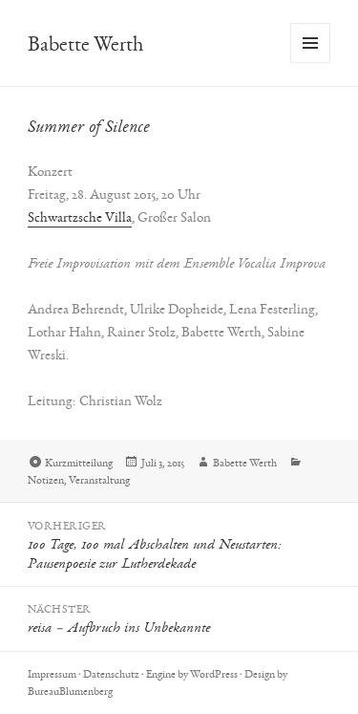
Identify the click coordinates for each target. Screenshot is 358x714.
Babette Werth (85, 44)
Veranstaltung (99, 479)
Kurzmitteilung (79, 462)
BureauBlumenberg (70, 691)
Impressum (52, 674)
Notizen (46, 479)
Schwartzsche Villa (80, 217)
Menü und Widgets (310, 62)
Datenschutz (111, 674)
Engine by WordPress (192, 674)
